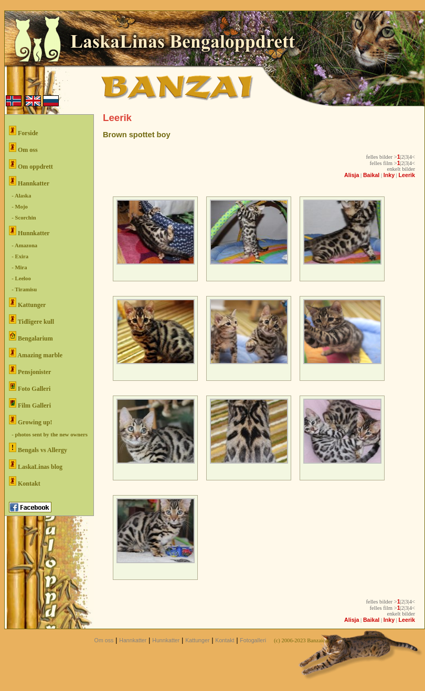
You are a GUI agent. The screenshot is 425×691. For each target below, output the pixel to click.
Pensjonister (30, 370)
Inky (389, 175)
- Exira (18, 256)
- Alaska (20, 196)
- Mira (18, 267)
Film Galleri (30, 403)
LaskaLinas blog (35, 464)
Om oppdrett (31, 164)
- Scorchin (22, 218)
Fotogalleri (253, 640)
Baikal (371, 175)
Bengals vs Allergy (38, 448)
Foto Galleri (29, 386)
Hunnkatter (29, 231)
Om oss (23, 147)
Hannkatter (29, 181)
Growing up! (30, 420)
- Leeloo (20, 278)
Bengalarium (31, 336)
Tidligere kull (31, 319)
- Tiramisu (23, 289)
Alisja (351, 175)
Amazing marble (35, 353)
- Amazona (23, 245)
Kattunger (27, 303)
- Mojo (18, 207)
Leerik (407, 175)
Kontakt (24, 481)
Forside (23, 131)
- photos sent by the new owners (48, 434)
